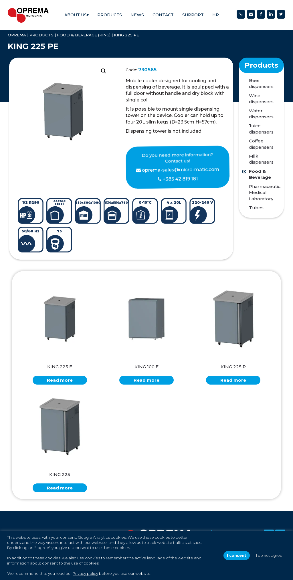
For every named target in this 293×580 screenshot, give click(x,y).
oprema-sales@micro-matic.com (180, 169)
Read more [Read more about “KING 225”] (60, 488)
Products (109, 14)
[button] (103, 71)
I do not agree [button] (269, 555)
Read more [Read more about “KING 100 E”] (146, 380)
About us (76, 14)
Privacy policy (85, 573)
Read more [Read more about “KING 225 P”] (233, 380)
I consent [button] (236, 555)
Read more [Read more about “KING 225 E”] (60, 380)
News (137, 14)
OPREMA (17, 35)
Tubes (256, 207)
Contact (163, 14)
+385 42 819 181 (180, 179)
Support (193, 14)
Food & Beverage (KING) (83, 35)
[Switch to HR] (215, 15)
